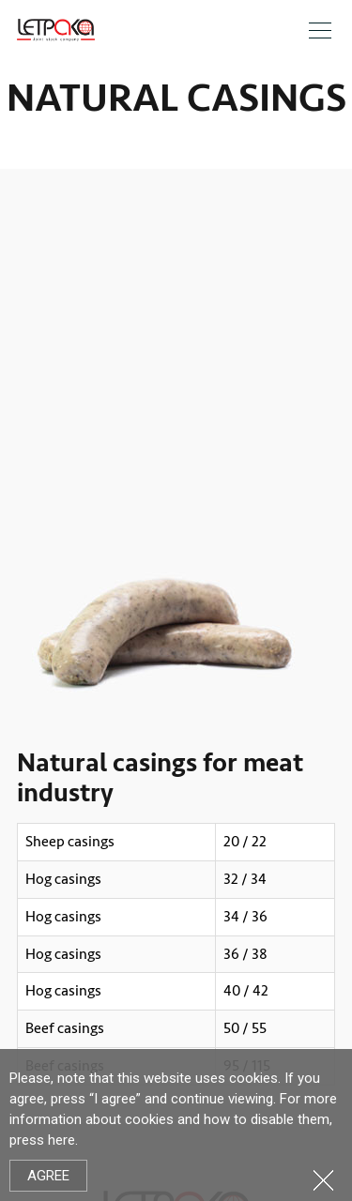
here (61, 1140)
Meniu (320, 30)
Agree (48, 1175)
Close (323, 1180)
